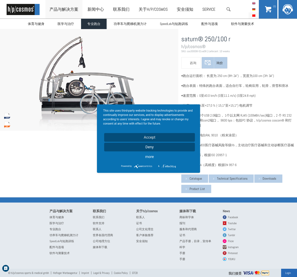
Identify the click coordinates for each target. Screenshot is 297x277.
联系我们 (121, 9)
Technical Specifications (232, 178)
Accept (149, 137)
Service (208, 9)
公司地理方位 (101, 241)
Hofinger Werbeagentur (65, 273)
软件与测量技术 (242, 24)
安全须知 (185, 9)
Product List (197, 189)
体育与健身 (36, 24)
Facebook (233, 217)
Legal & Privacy (101, 273)
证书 (139, 223)
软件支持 (98, 223)
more (149, 156)
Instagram (233, 247)
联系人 (97, 229)
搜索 (228, 9)
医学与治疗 (66, 24)
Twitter (232, 229)
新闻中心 (95, 9)
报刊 (182, 223)
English (254, 3)
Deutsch (254, 9)
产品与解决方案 (64, 9)
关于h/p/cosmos (153, 9)
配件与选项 (209, 24)
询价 (219, 63)
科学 (182, 247)
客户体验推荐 (144, 235)
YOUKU (231, 259)
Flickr (231, 241)
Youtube (232, 223)
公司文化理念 (144, 229)
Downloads (269, 178)
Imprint (85, 273)
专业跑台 (93, 24)
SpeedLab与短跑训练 (174, 24)
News (226, 211)
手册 (182, 253)
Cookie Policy (121, 273)
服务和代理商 (188, 229)
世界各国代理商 (103, 235)
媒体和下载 (100, 247)
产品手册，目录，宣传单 (195, 241)
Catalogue (196, 178)
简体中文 (254, 15)
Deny (149, 147)
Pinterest (233, 253)
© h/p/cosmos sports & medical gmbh (28, 273)
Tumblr (231, 235)
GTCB (135, 273)
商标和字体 (186, 217)
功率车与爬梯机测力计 (130, 24)
